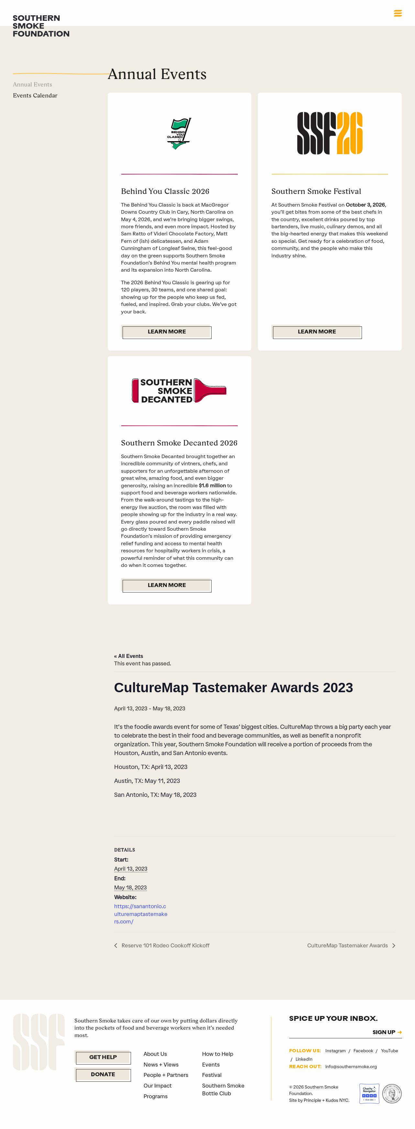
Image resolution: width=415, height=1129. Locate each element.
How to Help (217, 1065)
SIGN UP (384, 1044)
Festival (212, 1087)
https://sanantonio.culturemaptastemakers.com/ (141, 926)
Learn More (167, 332)
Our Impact (158, 1097)
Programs (156, 1108)
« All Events (128, 668)
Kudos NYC (337, 1111)
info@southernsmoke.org (351, 1078)
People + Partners (166, 1087)
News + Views (161, 1076)
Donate (103, 1086)
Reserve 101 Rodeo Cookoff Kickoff (165, 957)
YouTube (389, 1062)
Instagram (336, 1062)
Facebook (364, 1062)
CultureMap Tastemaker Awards (348, 957)
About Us (155, 1065)
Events (211, 1076)
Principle (312, 1111)
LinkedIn (304, 1070)
